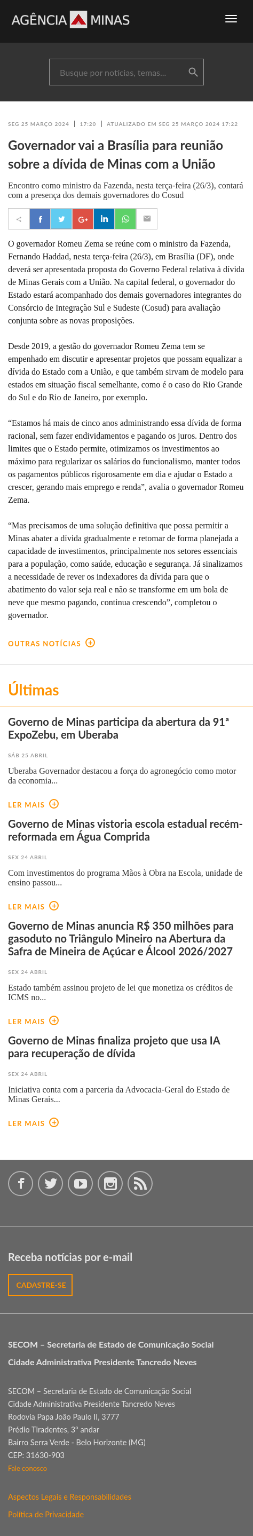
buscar (193, 72)
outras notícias (51, 643)
